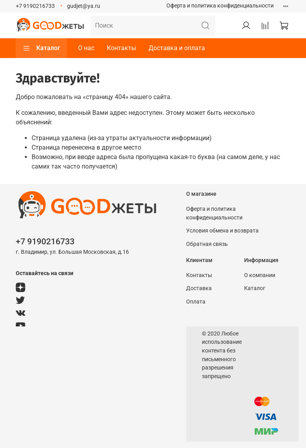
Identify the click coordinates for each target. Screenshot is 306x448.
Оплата (195, 301)
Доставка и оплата (177, 48)
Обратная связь (207, 244)
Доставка (199, 288)
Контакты (121, 48)
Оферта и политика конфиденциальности (220, 5)
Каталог (41, 48)
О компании (259, 275)
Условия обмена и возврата (222, 230)
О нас (86, 48)
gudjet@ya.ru (83, 6)
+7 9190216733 (35, 6)
